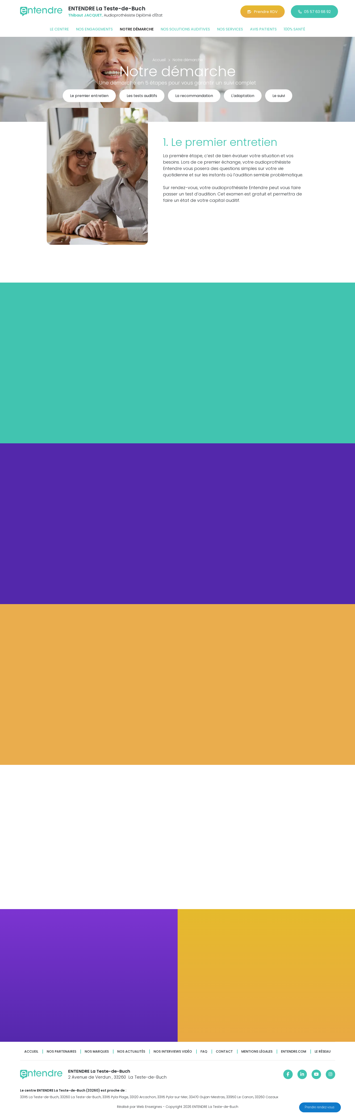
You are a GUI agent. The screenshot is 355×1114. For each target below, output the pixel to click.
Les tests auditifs (142, 96)
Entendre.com (293, 1052)
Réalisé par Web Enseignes (139, 1106)
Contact (224, 1052)
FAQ (203, 1052)
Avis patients (263, 29)
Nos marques (97, 1052)
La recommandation (194, 96)
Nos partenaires (61, 1052)
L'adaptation (242, 96)
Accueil (31, 1052)
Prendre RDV (262, 11)
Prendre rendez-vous (320, 1107)
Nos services (230, 29)
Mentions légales (256, 1052)
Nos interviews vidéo (173, 1052)
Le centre (59, 29)
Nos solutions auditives (185, 29)
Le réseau (323, 1052)
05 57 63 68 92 (314, 11)
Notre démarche (137, 29)
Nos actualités (131, 1052)
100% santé (294, 29)
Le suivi (278, 96)
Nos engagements (94, 29)
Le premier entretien (89, 96)
